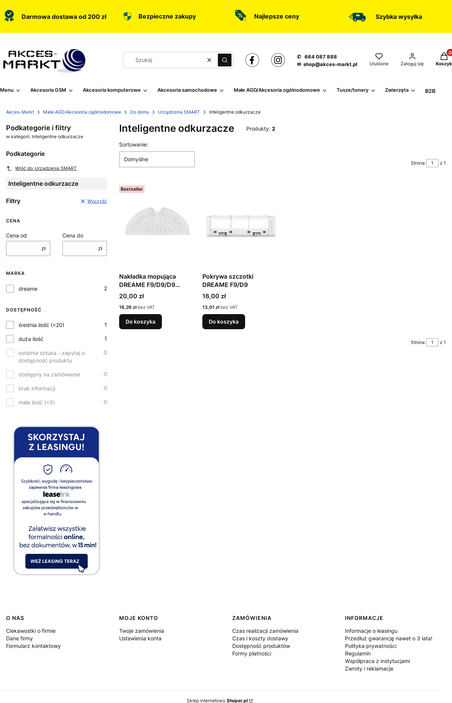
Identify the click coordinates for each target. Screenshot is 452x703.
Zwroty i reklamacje (369, 668)
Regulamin (358, 653)
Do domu (139, 112)
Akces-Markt (20, 112)
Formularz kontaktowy (33, 646)
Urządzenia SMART (179, 112)
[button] (224, 60)
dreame (28, 288)
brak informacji (37, 388)
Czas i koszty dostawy (260, 638)
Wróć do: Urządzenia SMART (41, 168)
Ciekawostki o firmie (31, 630)
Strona (418, 163)
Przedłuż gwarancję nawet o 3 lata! (388, 638)
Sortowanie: (133, 144)
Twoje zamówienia (141, 630)
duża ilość (31, 339)
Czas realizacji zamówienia (265, 630)
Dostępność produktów (261, 646)
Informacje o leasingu (371, 630)
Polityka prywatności (370, 646)
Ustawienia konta (140, 638)
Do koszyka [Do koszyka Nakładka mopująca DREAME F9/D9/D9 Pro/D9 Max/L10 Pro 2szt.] (140, 321)
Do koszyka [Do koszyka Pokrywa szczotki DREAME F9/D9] (224, 321)
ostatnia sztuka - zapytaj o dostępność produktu (52, 357)
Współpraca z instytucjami (377, 661)
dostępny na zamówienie (49, 374)
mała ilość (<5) (37, 402)
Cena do (72, 235)
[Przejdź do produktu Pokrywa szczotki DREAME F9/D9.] (241, 225)
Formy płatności (251, 653)
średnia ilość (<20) (41, 325)
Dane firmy (19, 638)
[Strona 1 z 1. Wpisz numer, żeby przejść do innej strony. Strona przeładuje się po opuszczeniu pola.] (432, 163)
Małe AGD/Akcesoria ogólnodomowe (82, 112)
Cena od (16, 235)
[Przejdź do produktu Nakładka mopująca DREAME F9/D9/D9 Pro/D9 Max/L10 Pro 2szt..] (157, 225)
